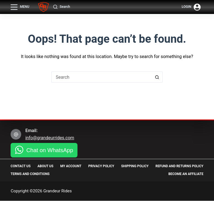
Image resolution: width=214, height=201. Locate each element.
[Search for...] (101, 77)
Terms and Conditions (113, 174)
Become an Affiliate (185, 174)
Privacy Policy (142, 166)
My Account (98, 166)
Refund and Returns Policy (35, 174)
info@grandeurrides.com (49, 137)
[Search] (61, 7)
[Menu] (20, 7)
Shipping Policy (189, 166)
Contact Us (21, 166)
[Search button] (157, 77)
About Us (59, 166)
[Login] (191, 7)
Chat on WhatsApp (49, 150)
